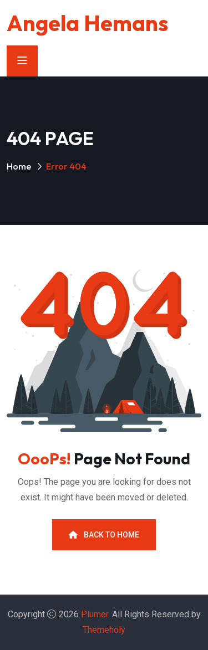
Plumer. (95, 614)
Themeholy (104, 630)
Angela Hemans (87, 23)
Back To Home (104, 534)
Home (19, 166)
